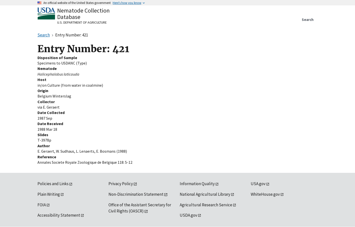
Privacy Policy (120, 183)
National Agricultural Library (205, 194)
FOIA (41, 205)
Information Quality (197, 183)
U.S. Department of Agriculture (82, 22)
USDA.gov (188, 215)
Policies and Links (53, 183)
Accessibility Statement (58, 215)
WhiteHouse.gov (265, 194)
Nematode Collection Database (83, 13)
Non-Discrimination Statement (135, 194)
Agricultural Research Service (206, 205)
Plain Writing (48, 194)
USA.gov (258, 183)
